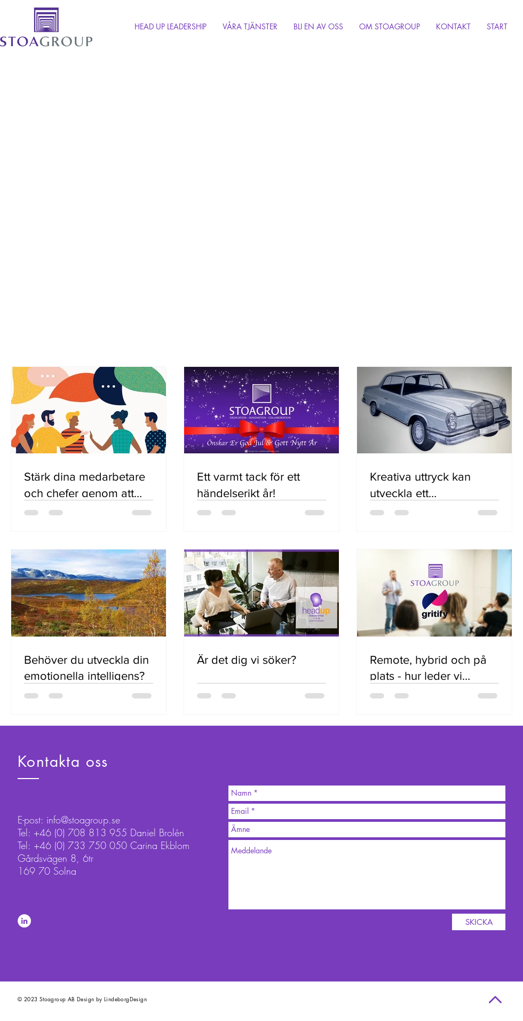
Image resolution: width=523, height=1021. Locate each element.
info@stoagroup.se (83, 819)
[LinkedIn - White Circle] (24, 921)
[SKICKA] (478, 922)
